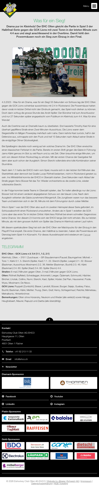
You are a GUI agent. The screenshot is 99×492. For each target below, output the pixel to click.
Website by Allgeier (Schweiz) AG (63, 481)
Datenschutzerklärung (41, 483)
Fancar (86, 234)
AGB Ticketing (61, 483)
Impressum (86, 481)
